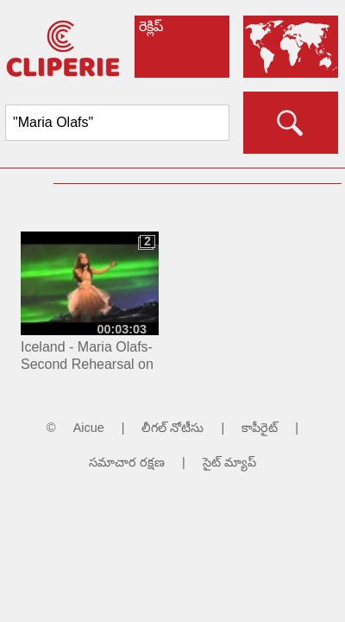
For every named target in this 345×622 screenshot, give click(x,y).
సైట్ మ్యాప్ (229, 462)
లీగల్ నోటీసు (172, 428)
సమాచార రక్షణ (127, 462)
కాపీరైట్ (260, 428)
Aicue (88, 428)
